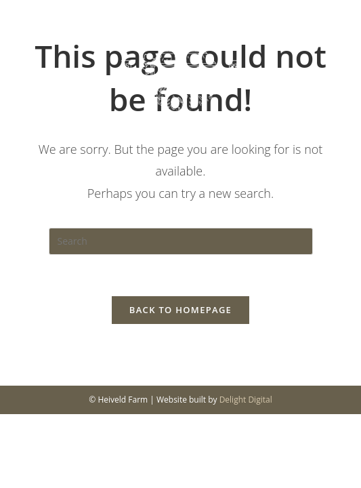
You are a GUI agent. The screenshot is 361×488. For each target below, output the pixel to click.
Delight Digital (245, 399)
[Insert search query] (181, 241)
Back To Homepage (180, 310)
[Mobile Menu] (329, 55)
